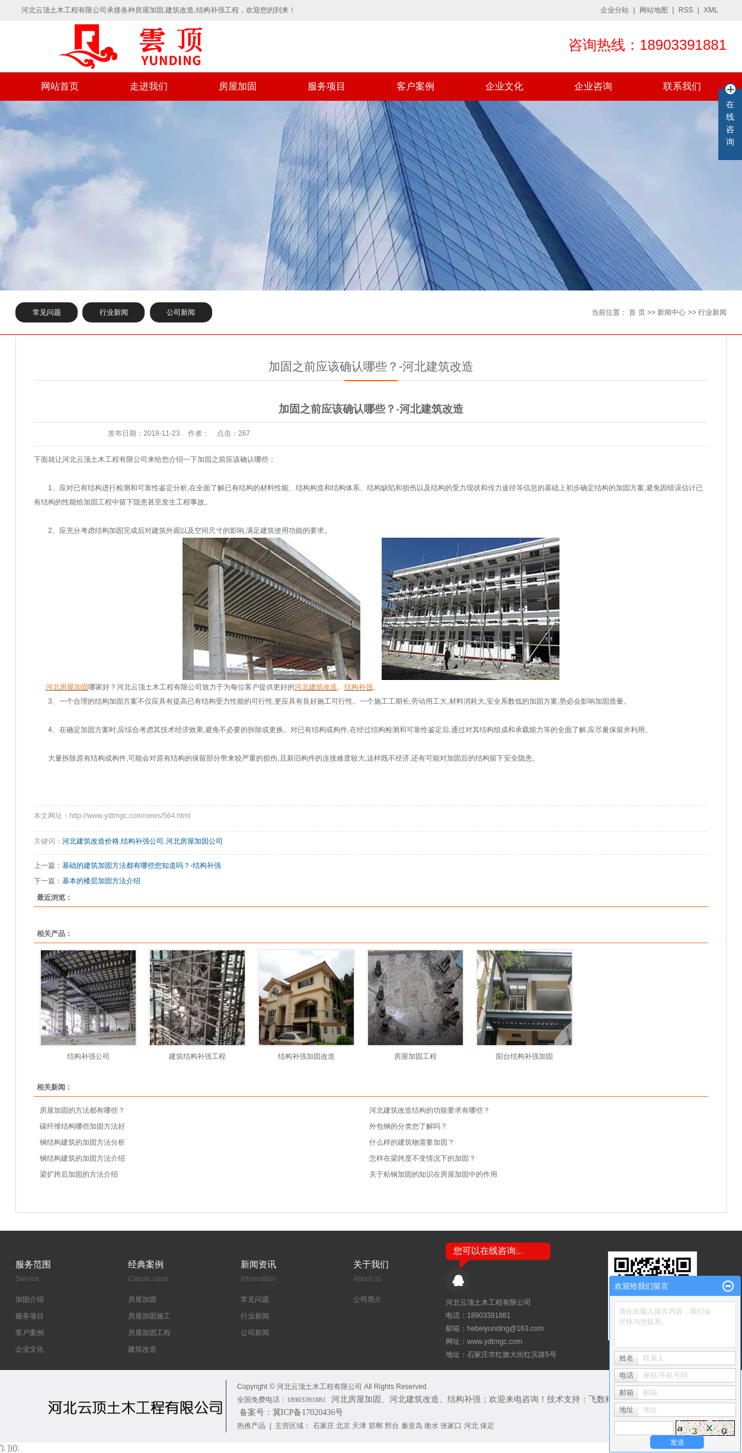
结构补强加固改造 (306, 1056)
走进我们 (149, 86)
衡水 (431, 1426)
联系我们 (682, 86)
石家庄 (323, 1426)
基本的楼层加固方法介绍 (101, 881)
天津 (359, 1426)
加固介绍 (29, 1299)
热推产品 (251, 1426)
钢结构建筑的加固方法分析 (82, 1142)
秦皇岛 (412, 1426)
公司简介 (367, 1299)
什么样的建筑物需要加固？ (412, 1142)
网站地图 (653, 10)
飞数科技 (605, 1399)
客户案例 (415, 86)
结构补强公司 (142, 841)
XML (710, 10)
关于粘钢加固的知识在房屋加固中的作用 (433, 1174)
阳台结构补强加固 (524, 1056)
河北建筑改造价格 (90, 841)
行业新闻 (114, 312)
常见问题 (47, 312)
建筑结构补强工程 (197, 1056)
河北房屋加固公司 (194, 841)
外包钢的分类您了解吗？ (408, 1126)
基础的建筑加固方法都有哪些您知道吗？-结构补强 (141, 865)
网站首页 (60, 86)
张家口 (451, 1426)
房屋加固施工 (149, 1316)
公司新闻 (181, 312)
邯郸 (376, 1426)
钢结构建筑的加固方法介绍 (82, 1158)
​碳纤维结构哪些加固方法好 (82, 1126)
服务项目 (327, 86)
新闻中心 (671, 312)
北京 (343, 1426)
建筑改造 (142, 1349)
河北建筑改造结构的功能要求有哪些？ (429, 1110)
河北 (471, 1426)
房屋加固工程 (415, 1056)
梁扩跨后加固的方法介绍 (79, 1174)
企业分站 (614, 10)
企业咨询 (593, 86)
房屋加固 (238, 86)
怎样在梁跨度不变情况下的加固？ (422, 1158)
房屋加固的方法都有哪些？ (82, 1110)
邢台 (392, 1426)
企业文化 (504, 86)
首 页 (637, 312)
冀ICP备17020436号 (308, 1412)
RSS (686, 10)
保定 (487, 1426)
